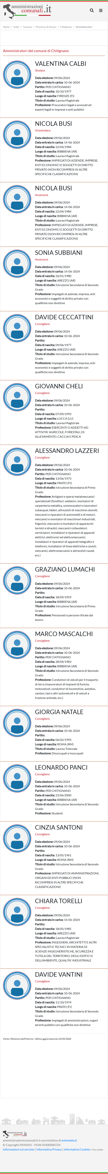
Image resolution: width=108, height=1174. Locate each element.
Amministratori (84, 26)
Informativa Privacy (49, 1149)
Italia (16, 26)
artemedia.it (69, 1140)
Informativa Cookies (77, 1149)
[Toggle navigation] (91, 10)
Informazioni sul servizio (18, 1149)
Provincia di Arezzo (46, 26)
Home (6, 26)
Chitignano (66, 26)
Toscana (27, 26)
